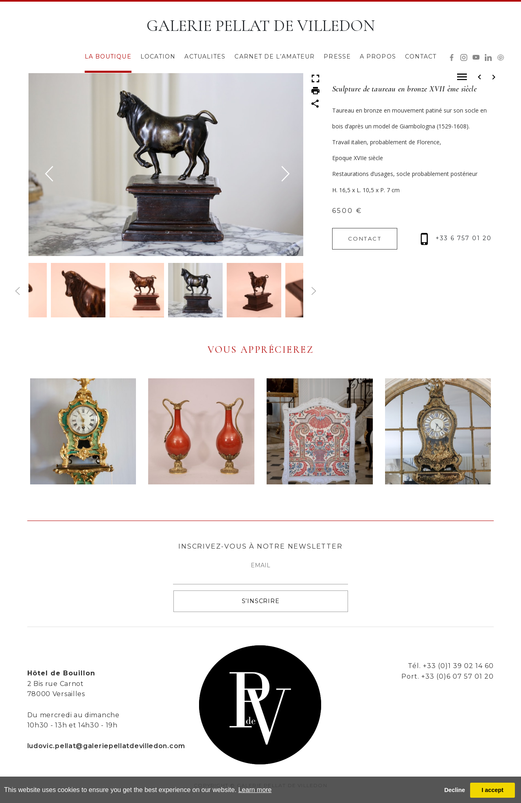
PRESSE (337, 56)
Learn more (254, 789)
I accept (492, 790)
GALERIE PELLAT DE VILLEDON (261, 25)
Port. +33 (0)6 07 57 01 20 (447, 676)
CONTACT (421, 56)
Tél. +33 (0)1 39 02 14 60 (451, 666)
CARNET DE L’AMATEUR (274, 56)
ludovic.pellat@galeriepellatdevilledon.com (106, 746)
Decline (454, 790)
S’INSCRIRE (261, 601)
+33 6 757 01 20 (456, 238)
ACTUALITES (204, 56)
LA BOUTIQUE (108, 56)
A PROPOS (378, 56)
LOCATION (158, 56)
